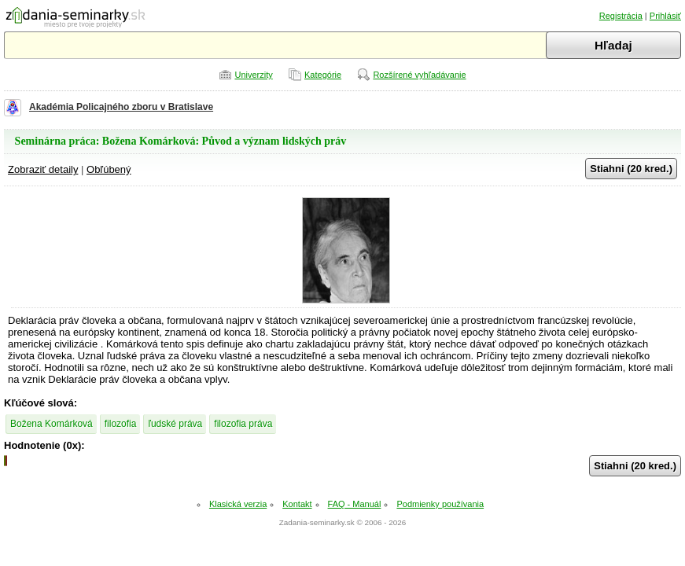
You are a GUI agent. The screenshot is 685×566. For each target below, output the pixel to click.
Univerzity (253, 74)
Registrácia (621, 15)
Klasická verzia (238, 504)
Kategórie (322, 74)
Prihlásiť (665, 15)
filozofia (121, 423)
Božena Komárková (51, 423)
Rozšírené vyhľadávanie (419, 74)
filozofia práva (243, 423)
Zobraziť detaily (43, 169)
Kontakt (296, 504)
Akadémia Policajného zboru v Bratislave (121, 106)
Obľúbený (109, 169)
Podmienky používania (440, 504)
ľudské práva (175, 423)
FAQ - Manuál (354, 504)
